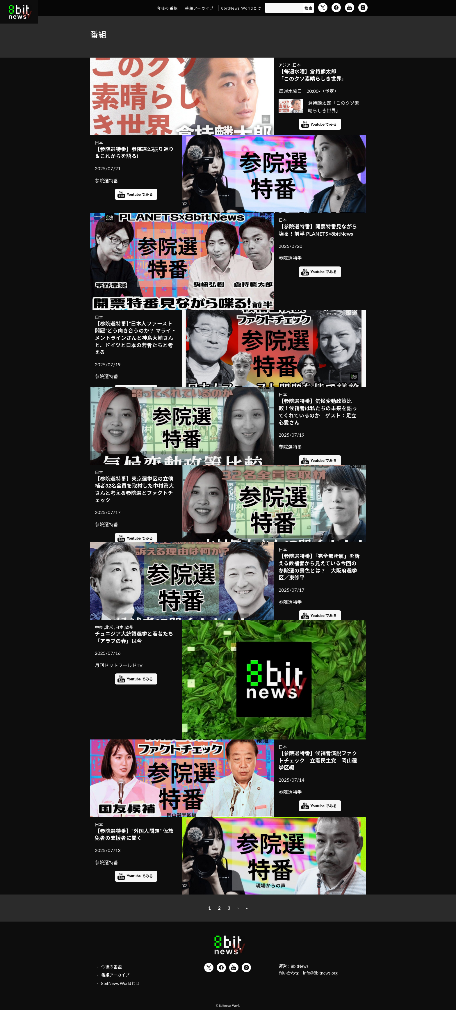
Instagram (363, 7)
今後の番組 (167, 8)
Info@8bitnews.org (320, 972)
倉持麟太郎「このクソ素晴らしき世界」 (319, 106)
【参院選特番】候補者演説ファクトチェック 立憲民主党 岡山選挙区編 (318, 760)
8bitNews (300, 966)
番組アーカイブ (199, 8)
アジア (285, 65)
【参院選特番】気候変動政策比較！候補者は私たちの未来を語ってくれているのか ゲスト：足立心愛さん (318, 412)
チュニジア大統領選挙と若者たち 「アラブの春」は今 (134, 637)
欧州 (129, 627)
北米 (109, 627)
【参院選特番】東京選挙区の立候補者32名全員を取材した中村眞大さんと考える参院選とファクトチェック (134, 489)
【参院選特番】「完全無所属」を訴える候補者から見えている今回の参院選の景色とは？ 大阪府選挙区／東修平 (319, 567)
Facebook (336, 7)
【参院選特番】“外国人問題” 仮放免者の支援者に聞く (134, 834)
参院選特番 (106, 180)
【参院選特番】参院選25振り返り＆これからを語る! (134, 152)
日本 (297, 65)
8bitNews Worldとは (241, 8)
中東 (99, 627)
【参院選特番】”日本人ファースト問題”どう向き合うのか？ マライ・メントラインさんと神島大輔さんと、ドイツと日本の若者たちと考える (136, 338)
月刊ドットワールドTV (118, 665)
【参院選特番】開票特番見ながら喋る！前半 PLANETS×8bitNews (318, 230)
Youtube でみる (324, 124)
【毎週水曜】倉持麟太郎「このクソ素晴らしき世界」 (313, 75)
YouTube (349, 7)
